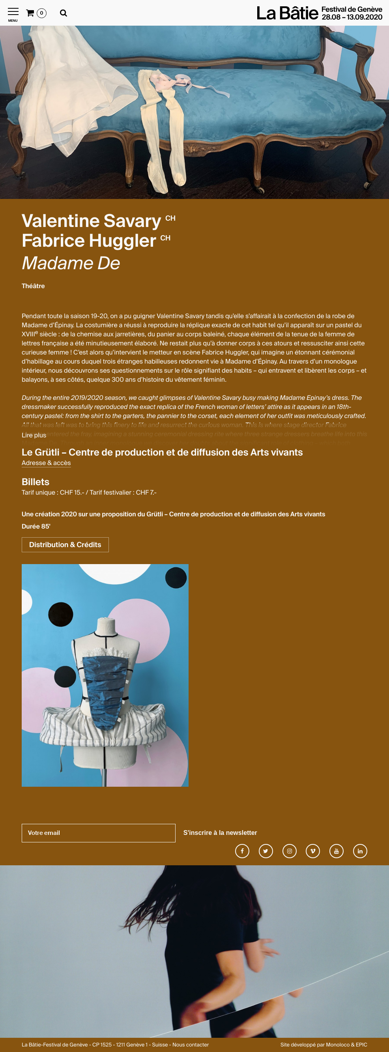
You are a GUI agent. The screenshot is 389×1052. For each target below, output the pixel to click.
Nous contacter (190, 1045)
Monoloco (338, 1045)
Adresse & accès (46, 463)
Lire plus (34, 435)
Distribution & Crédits (65, 544)
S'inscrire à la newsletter (220, 832)
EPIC (361, 1045)
